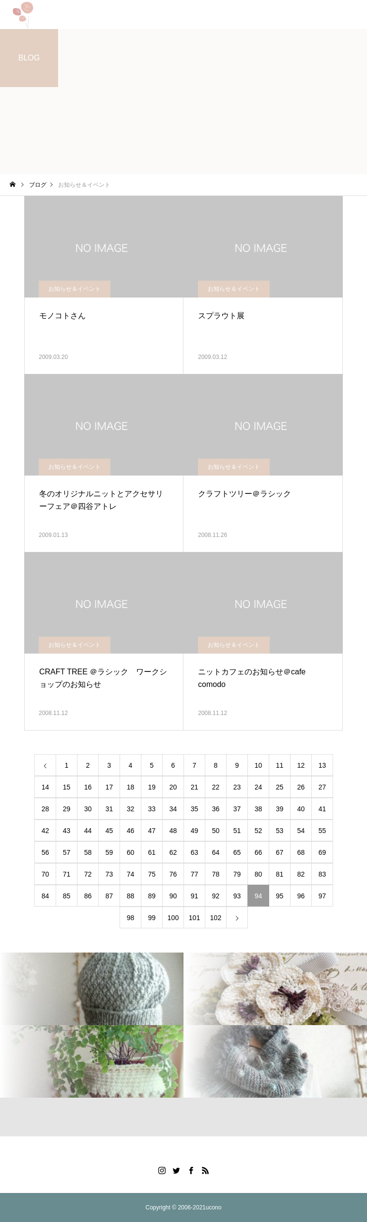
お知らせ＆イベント (74, 288)
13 (322, 765)
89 (152, 896)
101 (194, 918)
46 (131, 831)
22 (216, 787)
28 (45, 809)
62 (173, 852)
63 (195, 852)
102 (215, 918)
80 (258, 874)
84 (45, 896)
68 (301, 852)
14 (45, 787)
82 (301, 874)
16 (88, 787)
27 (322, 787)
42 (45, 831)
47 (152, 831)
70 (45, 874)
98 (131, 918)
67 (280, 852)
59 (109, 852)
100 (173, 918)
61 (152, 852)
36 (216, 809)
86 (88, 896)
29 (67, 809)
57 (67, 852)
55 (322, 831)
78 (216, 874)
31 (109, 809)
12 (301, 765)
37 (237, 809)
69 (322, 852)
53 (280, 831)
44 (88, 831)
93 (237, 896)
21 (195, 787)
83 (322, 874)
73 (109, 874)
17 (109, 787)
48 (173, 831)
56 (45, 852)
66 (258, 852)
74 (131, 874)
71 (67, 874)
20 (173, 787)
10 (258, 765)
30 (88, 809)
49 (195, 831)
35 (195, 809)
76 (173, 874)
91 (195, 896)
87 (109, 896)
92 (216, 896)
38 (258, 809)
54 (301, 831)
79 (237, 874)
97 (322, 896)
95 (280, 896)
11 (280, 765)
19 (152, 787)
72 (88, 874)
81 (280, 874)
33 (152, 809)
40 (301, 809)
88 (131, 896)
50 (216, 831)
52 (258, 831)
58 (88, 852)
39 (280, 809)
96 (301, 896)
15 (67, 787)
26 (301, 787)
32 (131, 809)
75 (152, 874)
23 (237, 787)
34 (173, 809)
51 (237, 831)
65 (237, 852)
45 (109, 831)
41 (322, 809)
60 (131, 852)
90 (173, 896)
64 (216, 852)
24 (258, 787)
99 (152, 918)
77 (195, 874)
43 (67, 831)
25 (280, 787)
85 (67, 896)
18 (131, 787)
